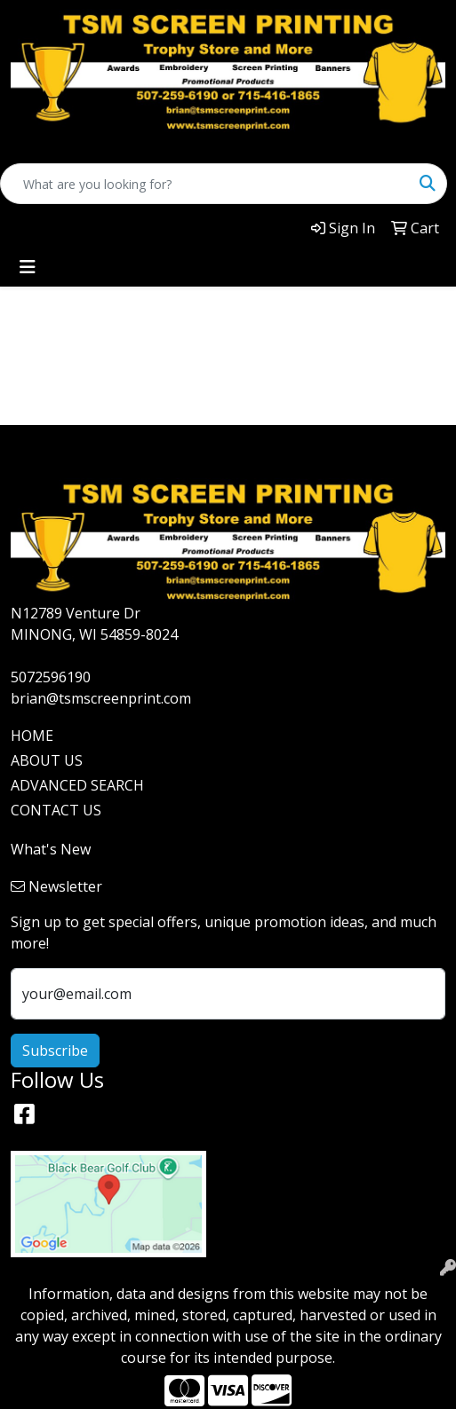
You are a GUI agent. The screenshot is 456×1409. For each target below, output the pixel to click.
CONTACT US (56, 810)
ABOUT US (47, 760)
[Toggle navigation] (27, 267)
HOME (32, 735)
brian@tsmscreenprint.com (101, 698)
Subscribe (55, 1050)
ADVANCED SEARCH (77, 785)
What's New (51, 849)
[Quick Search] (205, 183)
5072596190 (51, 677)
